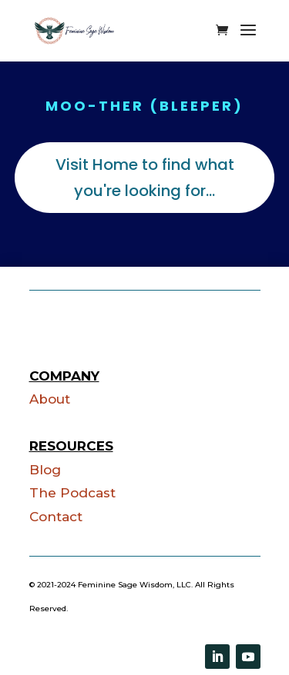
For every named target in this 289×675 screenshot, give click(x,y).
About (49, 399)
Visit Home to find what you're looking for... (144, 177)
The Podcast (72, 492)
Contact (55, 516)
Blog (45, 469)
